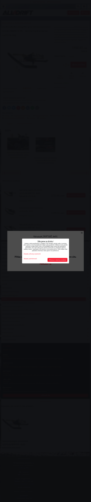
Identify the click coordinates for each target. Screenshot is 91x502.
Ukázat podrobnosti (30, 258)
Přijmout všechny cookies (57, 260)
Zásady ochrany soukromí (32, 254)
